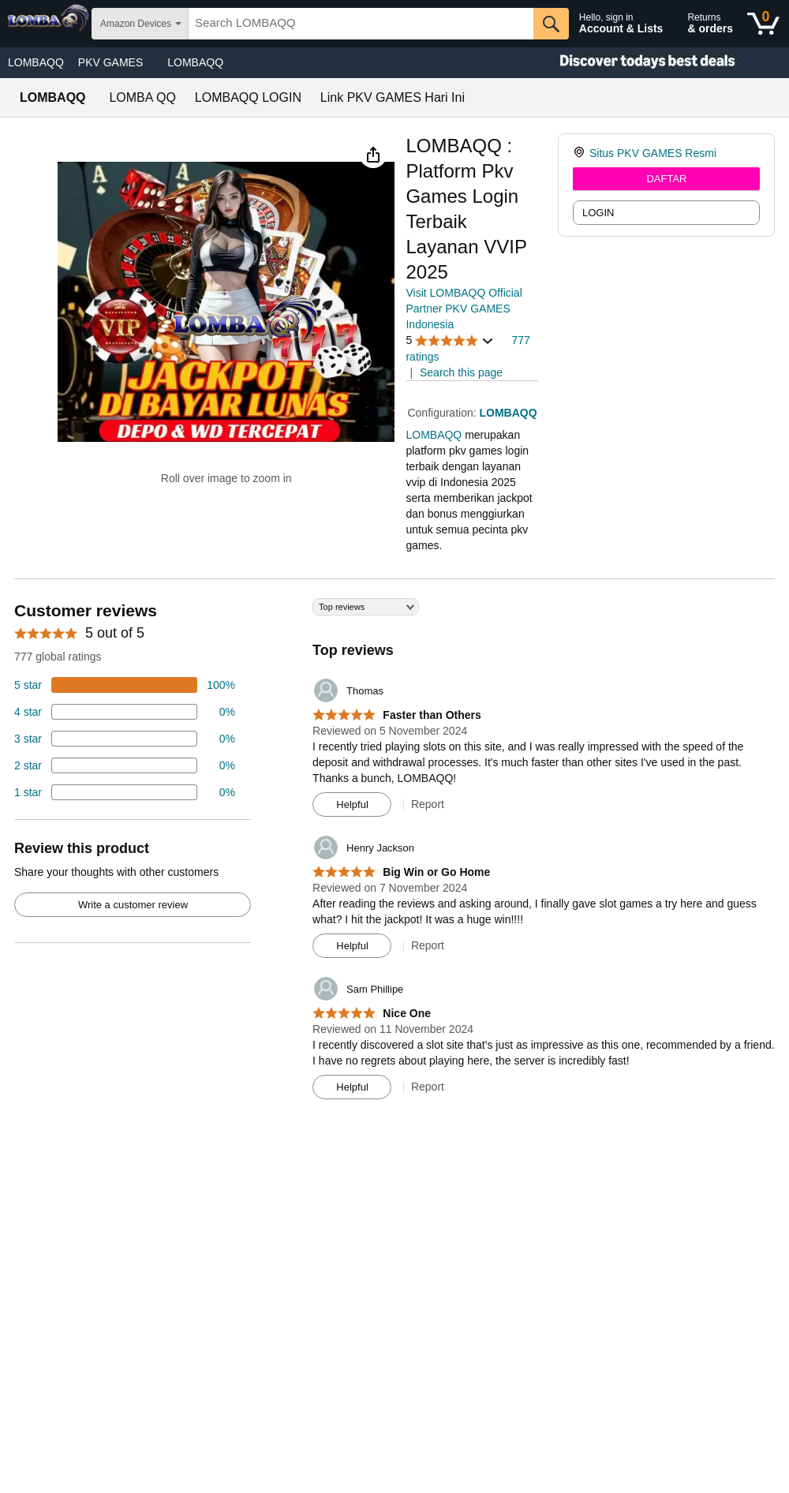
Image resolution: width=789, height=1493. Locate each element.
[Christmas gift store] (631, 62)
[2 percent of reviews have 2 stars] (124, 765)
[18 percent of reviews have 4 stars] (124, 712)
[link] (581, 153)
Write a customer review (133, 905)
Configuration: (443, 412)
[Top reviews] (394, 854)
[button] (373, 154)
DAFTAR (666, 179)
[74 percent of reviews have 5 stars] (124, 685)
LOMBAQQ (36, 62)
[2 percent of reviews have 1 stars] (124, 792)
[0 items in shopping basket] (763, 23)
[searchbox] (361, 24)
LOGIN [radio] (598, 213)
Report (427, 804)
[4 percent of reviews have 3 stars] (124, 738)
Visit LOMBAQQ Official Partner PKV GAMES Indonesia (464, 308)
